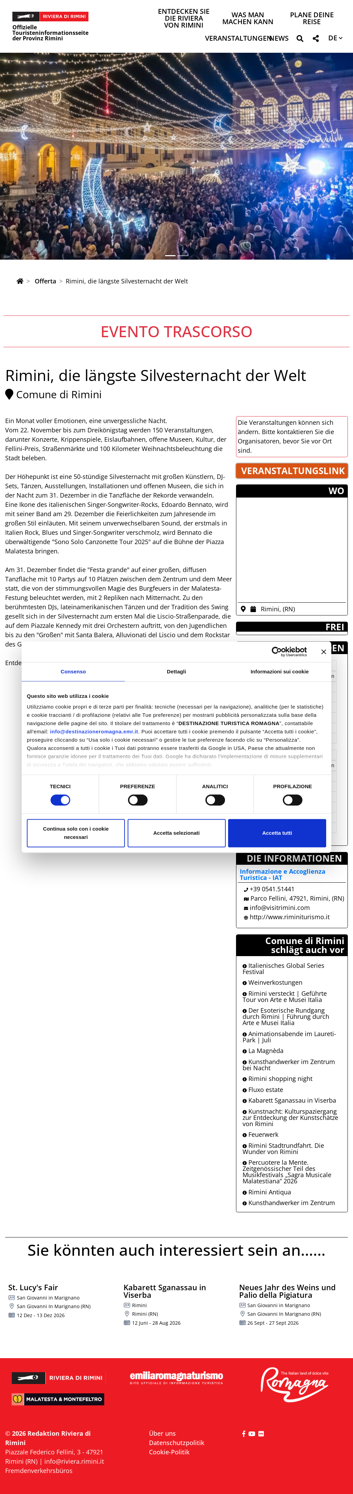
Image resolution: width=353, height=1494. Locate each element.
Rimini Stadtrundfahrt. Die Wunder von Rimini (283, 1148)
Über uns (162, 1433)
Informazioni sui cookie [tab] (280, 671)
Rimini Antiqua (267, 1192)
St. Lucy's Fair (33, 1287)
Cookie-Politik (169, 1452)
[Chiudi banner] (323, 651)
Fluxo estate (263, 1089)
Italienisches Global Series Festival (283, 968)
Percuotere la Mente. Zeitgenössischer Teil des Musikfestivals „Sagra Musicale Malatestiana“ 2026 (287, 1171)
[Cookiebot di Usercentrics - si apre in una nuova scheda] (277, 651)
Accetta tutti (277, 833)
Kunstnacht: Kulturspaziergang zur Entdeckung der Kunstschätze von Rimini (290, 1117)
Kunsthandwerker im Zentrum (289, 1203)
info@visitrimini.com (280, 907)
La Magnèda (263, 1050)
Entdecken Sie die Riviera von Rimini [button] (184, 19)
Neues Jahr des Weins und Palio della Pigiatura (287, 1291)
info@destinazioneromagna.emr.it (94, 731)
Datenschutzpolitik (176, 1442)
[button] (300, 39)
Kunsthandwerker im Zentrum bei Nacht (289, 1065)
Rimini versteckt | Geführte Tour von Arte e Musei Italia (285, 996)
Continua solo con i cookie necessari (76, 833)
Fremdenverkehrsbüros (39, 1470)
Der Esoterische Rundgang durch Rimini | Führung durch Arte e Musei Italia (286, 1016)
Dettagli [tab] (176, 671)
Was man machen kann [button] (248, 18)
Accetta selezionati (176, 833)
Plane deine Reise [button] (312, 18)
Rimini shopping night (277, 1078)
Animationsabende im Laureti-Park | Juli (289, 1037)
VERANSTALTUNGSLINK (293, 470)
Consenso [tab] (73, 671)
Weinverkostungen (272, 982)
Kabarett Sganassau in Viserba (289, 1100)
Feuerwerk (260, 1134)
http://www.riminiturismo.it (290, 917)
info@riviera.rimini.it (74, 1461)
